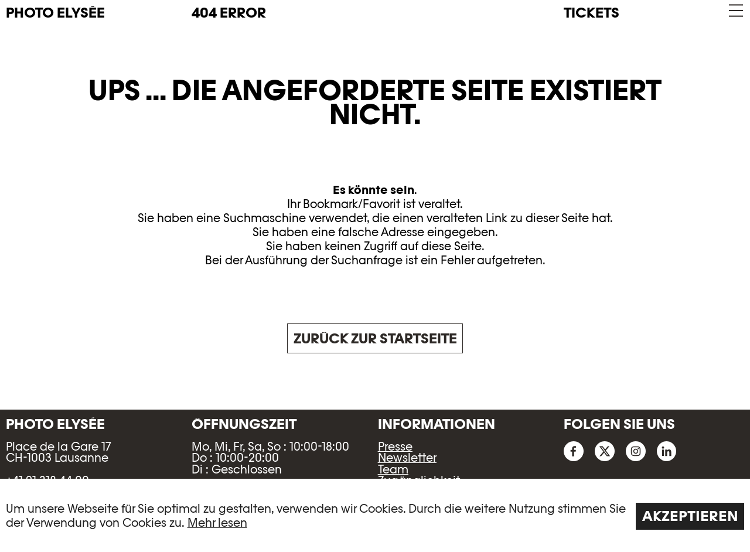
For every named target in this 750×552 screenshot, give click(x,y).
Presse (395, 446)
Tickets (591, 12)
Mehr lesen (217, 523)
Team (393, 469)
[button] (735, 11)
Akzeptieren (690, 515)
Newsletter (407, 458)
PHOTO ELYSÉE (55, 13)
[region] (375, 515)
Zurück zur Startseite (375, 338)
